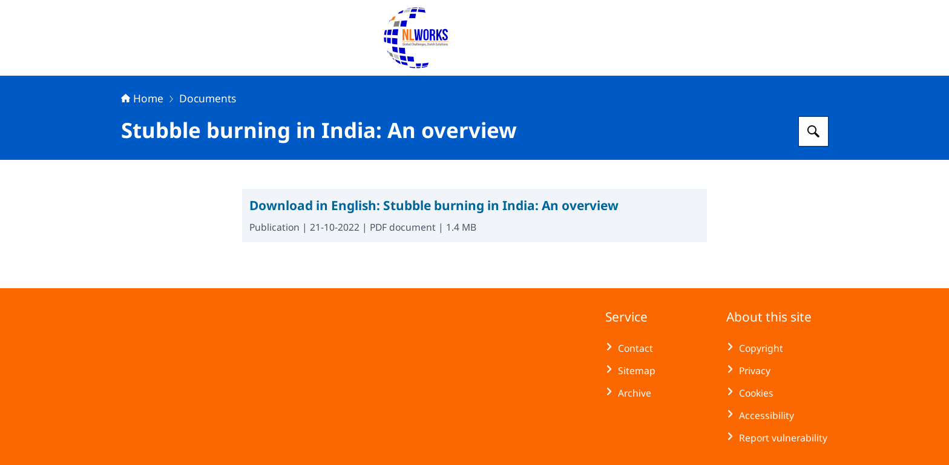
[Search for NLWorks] (813, 131)
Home (142, 98)
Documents (207, 98)
